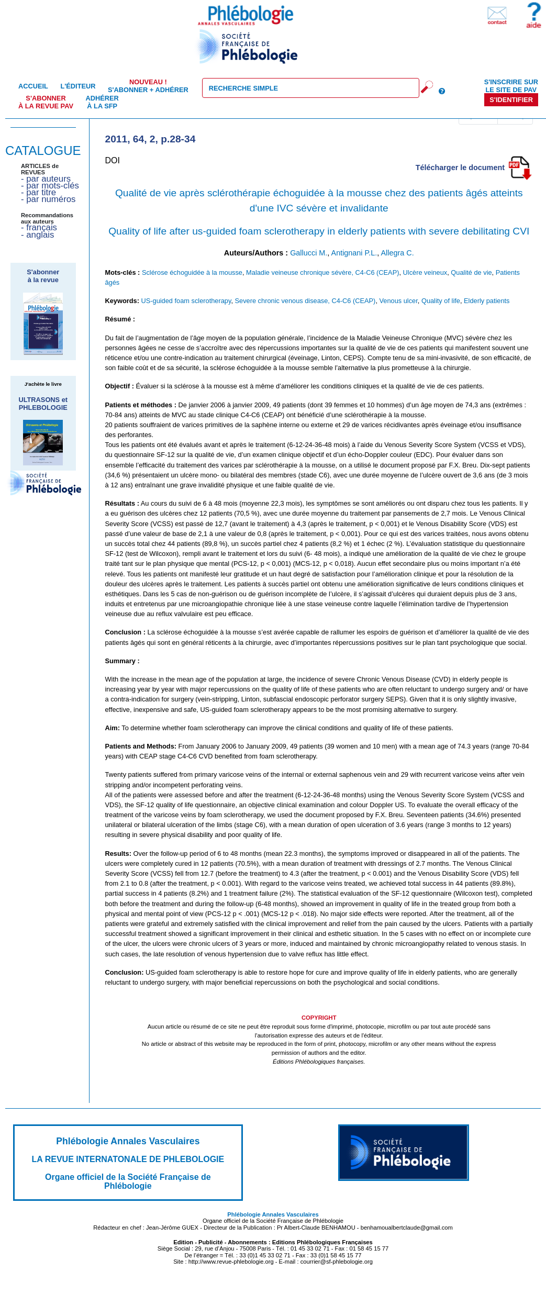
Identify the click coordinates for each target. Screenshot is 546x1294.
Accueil (33, 86)
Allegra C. (397, 253)
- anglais (37, 235)
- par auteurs (46, 179)
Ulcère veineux (425, 272)
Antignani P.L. (354, 253)
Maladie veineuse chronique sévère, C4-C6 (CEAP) (322, 272)
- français (39, 227)
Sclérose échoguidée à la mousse (192, 272)
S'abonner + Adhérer (148, 86)
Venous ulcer (399, 301)
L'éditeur (77, 86)
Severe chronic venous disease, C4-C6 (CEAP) (305, 301)
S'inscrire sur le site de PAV (511, 86)
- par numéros (48, 199)
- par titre (38, 192)
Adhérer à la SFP (102, 102)
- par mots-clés (50, 186)
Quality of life (440, 301)
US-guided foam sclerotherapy (186, 301)
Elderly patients (487, 301)
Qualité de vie (471, 272)
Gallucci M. (308, 253)
